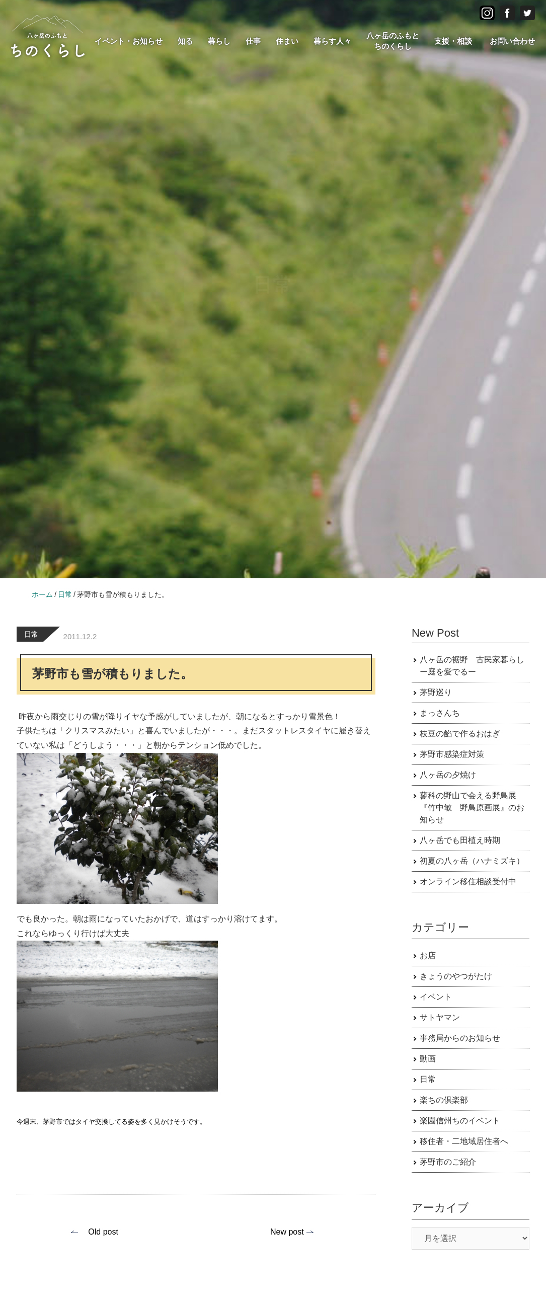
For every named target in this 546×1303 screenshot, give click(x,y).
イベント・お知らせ (129, 41)
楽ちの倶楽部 (444, 1100)
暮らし (219, 41)
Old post (103, 1232)
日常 (31, 634)
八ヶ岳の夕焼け (448, 775)
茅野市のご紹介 (448, 1162)
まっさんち (440, 713)
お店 (428, 955)
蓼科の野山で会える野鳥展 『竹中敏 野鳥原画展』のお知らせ (472, 807)
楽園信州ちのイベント (460, 1120)
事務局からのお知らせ (460, 1038)
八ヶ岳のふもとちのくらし (392, 40)
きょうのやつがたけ (456, 976)
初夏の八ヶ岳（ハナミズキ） (472, 861)
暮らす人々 (332, 41)
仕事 (253, 41)
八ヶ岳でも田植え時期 (460, 840)
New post (287, 1232)
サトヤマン (440, 1017)
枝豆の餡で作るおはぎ (460, 733)
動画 (428, 1058)
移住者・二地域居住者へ (464, 1141)
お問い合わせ (512, 41)
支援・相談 (453, 41)
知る (185, 41)
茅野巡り (436, 692)
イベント (436, 996)
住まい (287, 41)
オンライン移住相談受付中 (468, 881)
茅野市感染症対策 (452, 754)
